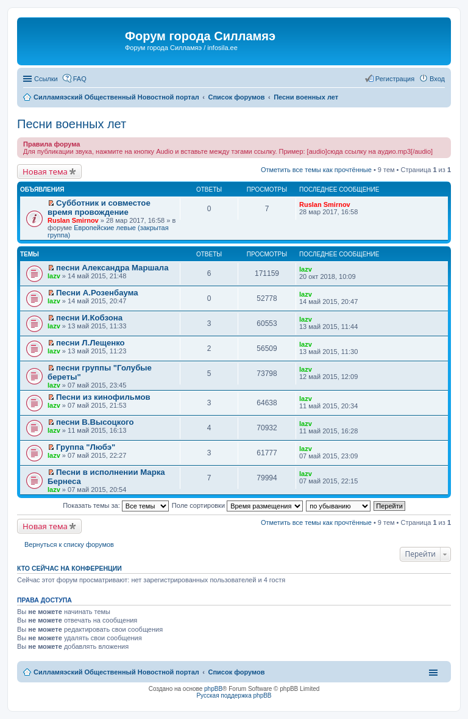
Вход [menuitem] (437, 78)
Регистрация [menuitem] (394, 78)
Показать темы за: (116, 505)
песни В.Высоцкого (95, 422)
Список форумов (236, 672)
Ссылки (46, 78)
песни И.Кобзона (89, 317)
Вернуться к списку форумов (69, 544)
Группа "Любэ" (85, 447)
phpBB (213, 688)
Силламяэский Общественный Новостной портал (116, 672)
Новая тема (45, 171)
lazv (54, 276)
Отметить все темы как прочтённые (316, 169)
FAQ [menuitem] (80, 78)
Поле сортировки (237, 505)
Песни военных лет (71, 124)
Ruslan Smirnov (73, 220)
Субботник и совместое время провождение (99, 207)
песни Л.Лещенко (90, 342)
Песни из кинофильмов (103, 397)
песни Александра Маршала (112, 267)
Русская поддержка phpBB (233, 695)
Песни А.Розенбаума (97, 292)
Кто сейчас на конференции (69, 568)
